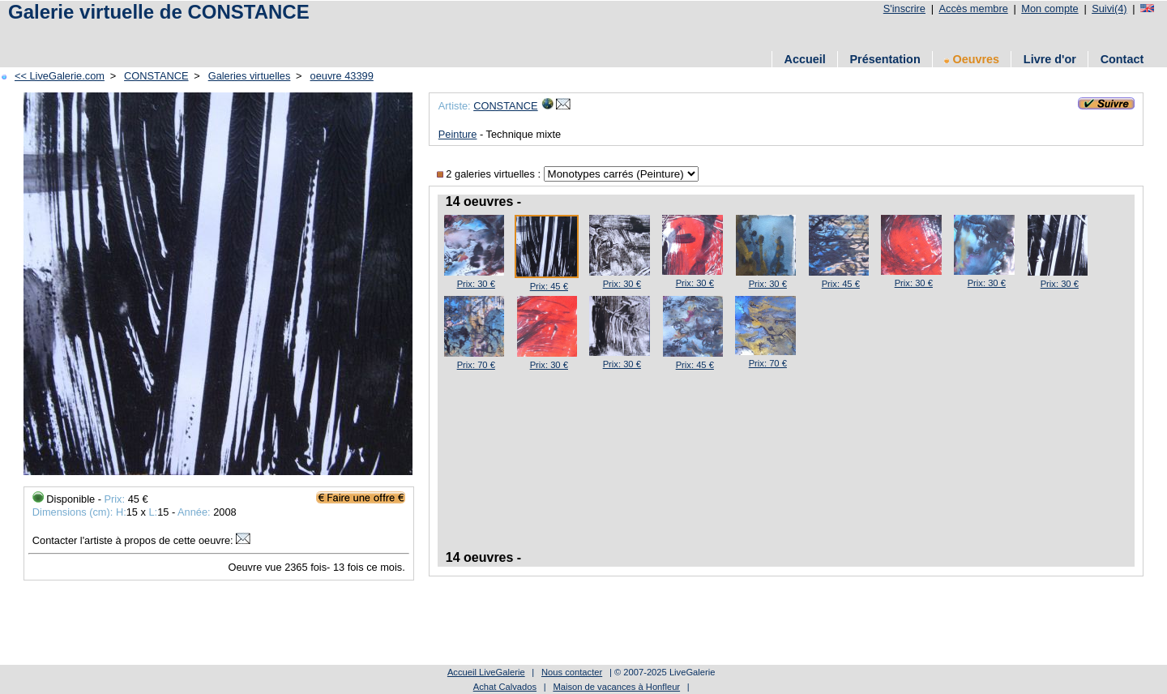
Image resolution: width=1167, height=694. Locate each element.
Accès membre (972, 8)
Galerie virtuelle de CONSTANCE (159, 12)
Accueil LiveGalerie (486, 672)
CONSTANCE (156, 76)
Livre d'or (1050, 59)
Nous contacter (571, 672)
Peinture (457, 134)
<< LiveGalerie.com (60, 76)
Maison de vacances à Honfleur (616, 687)
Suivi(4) (1109, 8)
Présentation (885, 59)
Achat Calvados (504, 687)
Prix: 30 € (476, 284)
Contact (1122, 59)
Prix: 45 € (549, 286)
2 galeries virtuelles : (490, 174)
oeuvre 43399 (342, 76)
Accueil (805, 59)
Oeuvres (971, 59)
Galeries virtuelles (249, 76)
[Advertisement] (299, 34)
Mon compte (1049, 8)
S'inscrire (904, 8)
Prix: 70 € (476, 365)
